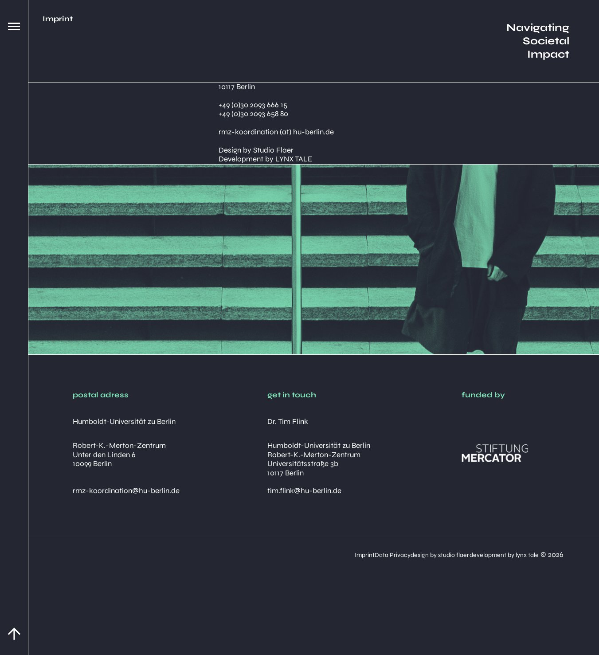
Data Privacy (307, 554)
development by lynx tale (479, 554)
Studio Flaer (273, 150)
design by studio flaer (383, 554)
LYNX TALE (293, 159)
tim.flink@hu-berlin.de (304, 490)
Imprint (256, 554)
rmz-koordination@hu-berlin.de (126, 490)
